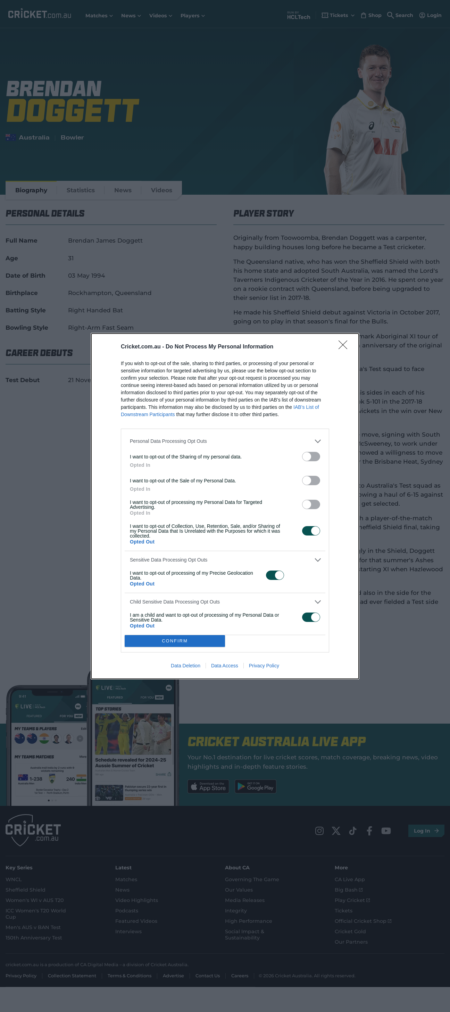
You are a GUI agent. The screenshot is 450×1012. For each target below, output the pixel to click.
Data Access (224, 665)
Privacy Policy (264, 665)
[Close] (345, 347)
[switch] (311, 456)
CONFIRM (175, 640)
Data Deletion (185, 665)
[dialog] (225, 506)
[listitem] (225, 441)
